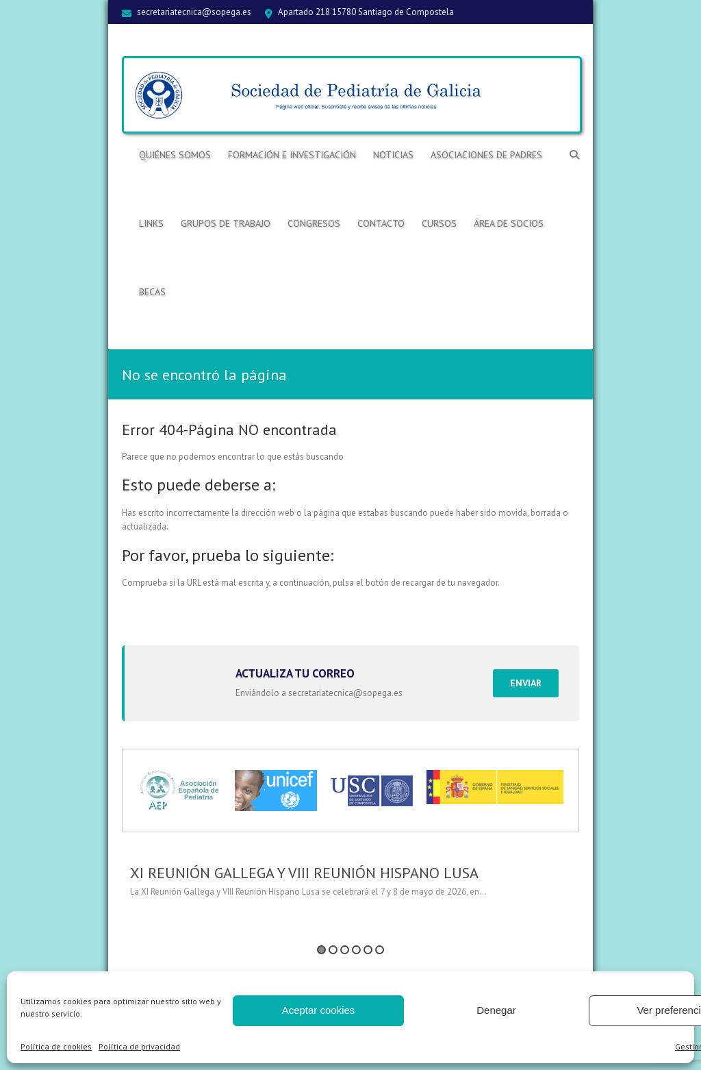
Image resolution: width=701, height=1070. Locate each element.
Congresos (314, 223)
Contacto (381, 223)
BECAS (152, 292)
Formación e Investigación (292, 155)
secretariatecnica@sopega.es (194, 12)
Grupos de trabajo (225, 223)
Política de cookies (56, 1046)
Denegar (496, 1010)
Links (151, 223)
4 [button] (356, 949)
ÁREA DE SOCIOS (509, 223)
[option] (350, 886)
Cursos (439, 223)
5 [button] (368, 949)
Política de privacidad (139, 1046)
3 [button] (344, 949)
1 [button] (321, 949)
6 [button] (379, 949)
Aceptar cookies (318, 1010)
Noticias (393, 155)
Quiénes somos (175, 155)
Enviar (525, 683)
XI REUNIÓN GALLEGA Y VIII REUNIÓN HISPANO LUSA (304, 872)
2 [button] (333, 949)
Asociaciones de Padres (486, 155)
